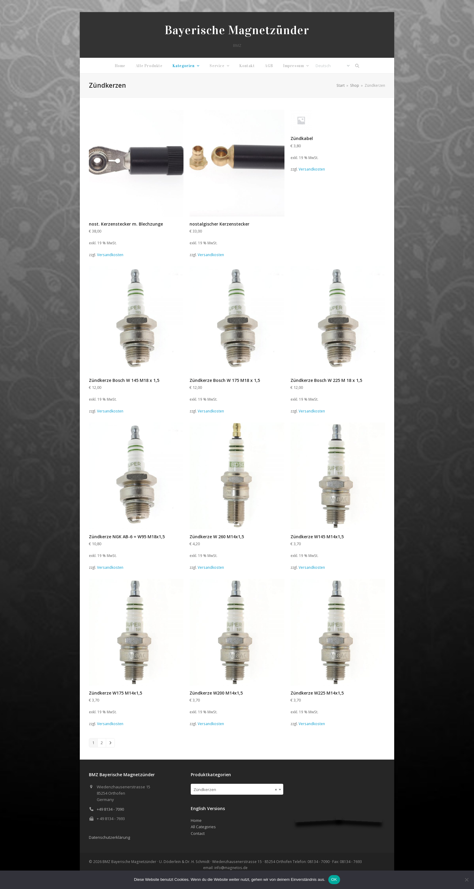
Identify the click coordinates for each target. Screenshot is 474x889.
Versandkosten (110, 254)
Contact (198, 833)
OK (334, 879)
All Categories (203, 826)
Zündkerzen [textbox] (235, 789)
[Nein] (466, 880)
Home (196, 820)
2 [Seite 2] (102, 742)
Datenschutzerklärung (109, 837)
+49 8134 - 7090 (110, 809)
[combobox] (237, 789)
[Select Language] (332, 66)
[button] (357, 65)
